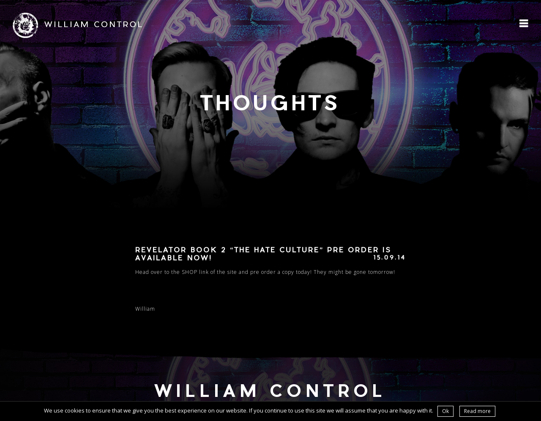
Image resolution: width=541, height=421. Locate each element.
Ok (445, 411)
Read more (477, 411)
